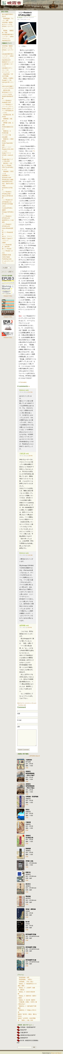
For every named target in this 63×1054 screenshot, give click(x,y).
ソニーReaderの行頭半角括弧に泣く (7, 201)
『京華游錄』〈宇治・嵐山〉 (26, 981)
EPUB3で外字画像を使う (7, 205)
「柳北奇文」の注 (7, 163)
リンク (22, 9)
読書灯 (4, 242)
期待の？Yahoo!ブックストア (7, 239)
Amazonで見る (8, 296)
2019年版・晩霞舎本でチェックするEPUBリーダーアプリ (7, 25)
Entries (30, 9)
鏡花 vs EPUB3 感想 (7, 197)
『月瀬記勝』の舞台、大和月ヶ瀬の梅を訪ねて (27, 1003)
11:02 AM (29, 555)
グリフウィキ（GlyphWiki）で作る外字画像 (7, 74)
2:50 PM (29, 627)
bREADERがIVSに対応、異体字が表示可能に (7, 183)
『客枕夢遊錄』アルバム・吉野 (7, 19)
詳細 (27, 767)
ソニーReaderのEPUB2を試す (6, 225)
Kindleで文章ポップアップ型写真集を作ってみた (7, 110)
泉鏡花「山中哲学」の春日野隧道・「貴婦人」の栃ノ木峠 (26, 1019)
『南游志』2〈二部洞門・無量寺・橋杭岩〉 (26, 988)
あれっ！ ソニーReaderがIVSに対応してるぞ (8, 149)
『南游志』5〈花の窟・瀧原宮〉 (27, 1000)
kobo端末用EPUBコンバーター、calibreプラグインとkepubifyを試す (8, 37)
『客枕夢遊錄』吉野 (23, 977)
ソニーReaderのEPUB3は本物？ (25, 14)
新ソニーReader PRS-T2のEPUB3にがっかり (8, 167)
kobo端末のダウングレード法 (7, 69)
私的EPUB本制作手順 (7, 97)
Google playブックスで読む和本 (7, 160)
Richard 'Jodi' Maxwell (56, 1053)
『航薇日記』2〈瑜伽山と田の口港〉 (27, 1011)
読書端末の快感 (6, 255)
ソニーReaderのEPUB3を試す (6, 217)
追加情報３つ (6, 175)
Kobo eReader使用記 (7, 229)
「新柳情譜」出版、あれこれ (7, 119)
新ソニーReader (6, 248)
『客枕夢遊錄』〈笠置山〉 (25, 979)
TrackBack (22, 705)
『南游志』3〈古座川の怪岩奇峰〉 (26, 993)
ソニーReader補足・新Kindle (6, 245)
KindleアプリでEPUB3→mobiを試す (7, 155)
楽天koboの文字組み (7, 188)
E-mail (19, 720)
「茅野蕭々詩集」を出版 (7, 124)
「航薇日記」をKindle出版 (6, 132)
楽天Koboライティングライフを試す (7, 93)
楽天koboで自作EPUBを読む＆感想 (7, 178)
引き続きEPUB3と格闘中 (7, 209)
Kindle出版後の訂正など (7, 128)
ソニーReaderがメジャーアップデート (7, 105)
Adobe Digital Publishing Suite (6, 258)
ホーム (4, 9)
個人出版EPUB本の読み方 (7, 15)
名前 (18, 713)
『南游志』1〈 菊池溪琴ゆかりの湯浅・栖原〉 (27, 984)
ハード (28, 19)
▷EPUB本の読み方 (34, 756)
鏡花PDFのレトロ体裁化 (8, 221)
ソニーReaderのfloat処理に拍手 (6, 101)
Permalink (23, 382)
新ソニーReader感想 (7, 233)
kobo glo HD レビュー (7, 83)
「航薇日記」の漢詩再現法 (7, 140)
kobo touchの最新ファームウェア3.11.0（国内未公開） (8, 88)
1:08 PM (30, 455)
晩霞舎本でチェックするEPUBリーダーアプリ (7, 64)
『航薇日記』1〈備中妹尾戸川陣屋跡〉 (27, 1007)
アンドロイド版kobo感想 (6, 136)
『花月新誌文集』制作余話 (7, 115)
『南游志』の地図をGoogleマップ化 (7, 79)
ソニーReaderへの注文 (7, 252)
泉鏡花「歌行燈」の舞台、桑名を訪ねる (27, 1015)
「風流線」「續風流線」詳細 (7, 31)
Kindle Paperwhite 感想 (7, 144)
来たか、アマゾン (7, 236)
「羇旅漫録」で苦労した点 (7, 172)
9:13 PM (30, 392)
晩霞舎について (13, 9)
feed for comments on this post (26, 703)
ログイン (38, 9)
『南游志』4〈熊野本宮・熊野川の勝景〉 (27, 997)
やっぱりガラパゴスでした (7, 262)
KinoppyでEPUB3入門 (8, 213)
